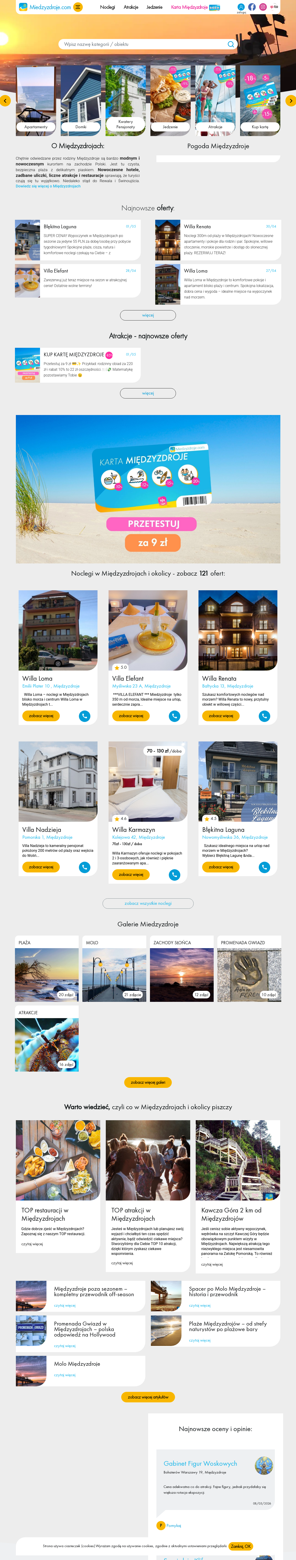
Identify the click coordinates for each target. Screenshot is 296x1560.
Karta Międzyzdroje (195, 7)
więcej (148, 315)
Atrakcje (131, 7)
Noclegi (107, 7)
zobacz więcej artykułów (148, 1397)
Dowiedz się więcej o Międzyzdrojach (48, 186)
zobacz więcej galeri (148, 1083)
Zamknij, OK (241, 1546)
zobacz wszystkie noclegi (148, 903)
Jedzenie (154, 7)
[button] (78, 7)
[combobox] (148, 44)
